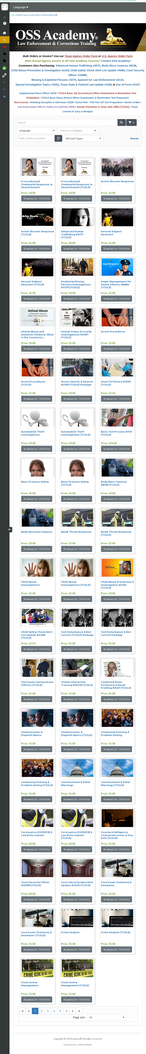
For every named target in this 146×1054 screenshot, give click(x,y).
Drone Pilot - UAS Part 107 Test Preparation (98, 102)
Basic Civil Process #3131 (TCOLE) (116, 433)
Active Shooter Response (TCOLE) (37, 233)
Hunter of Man (132, 102)
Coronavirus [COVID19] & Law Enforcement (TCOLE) (76, 835)
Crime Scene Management (29, 984)
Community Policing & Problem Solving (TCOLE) (37, 784)
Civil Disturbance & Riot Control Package (116, 633)
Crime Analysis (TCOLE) (115, 932)
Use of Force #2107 (128, 84)
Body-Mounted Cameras (36, 531)
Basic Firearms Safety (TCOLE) (75, 483)
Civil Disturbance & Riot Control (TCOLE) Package (77, 633)
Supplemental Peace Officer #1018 (37, 93)
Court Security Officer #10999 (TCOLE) (35, 884)
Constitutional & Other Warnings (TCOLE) (115, 784)
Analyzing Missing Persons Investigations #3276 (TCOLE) (76, 284)
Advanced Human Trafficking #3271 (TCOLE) (72, 234)
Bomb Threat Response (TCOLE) (116, 533)
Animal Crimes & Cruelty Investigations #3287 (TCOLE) (76, 334)
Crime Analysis (70, 932)
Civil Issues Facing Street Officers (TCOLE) (37, 683)
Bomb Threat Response (76, 531)
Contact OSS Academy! (116, 60)
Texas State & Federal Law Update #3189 (86, 84)
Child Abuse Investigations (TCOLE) (75, 583)
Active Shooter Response (117, 181)
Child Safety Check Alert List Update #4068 (97, 70)
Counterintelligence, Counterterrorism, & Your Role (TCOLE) (117, 835)
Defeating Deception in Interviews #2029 (52, 102)
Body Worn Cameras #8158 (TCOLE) (114, 483)
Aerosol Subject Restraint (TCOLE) (32, 283)
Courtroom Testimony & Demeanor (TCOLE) (36, 934)
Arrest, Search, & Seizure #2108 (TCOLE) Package (77, 383)
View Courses (24, 14)
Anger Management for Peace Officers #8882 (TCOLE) (116, 284)
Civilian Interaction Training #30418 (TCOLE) (77, 683)
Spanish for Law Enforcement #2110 (100, 79)
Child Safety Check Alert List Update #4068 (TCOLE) (36, 635)
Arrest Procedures (113, 331)
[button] (121, 122)
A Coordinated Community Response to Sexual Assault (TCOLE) (77, 184)
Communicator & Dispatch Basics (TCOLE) (76, 734)
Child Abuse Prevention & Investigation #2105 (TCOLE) (117, 584)
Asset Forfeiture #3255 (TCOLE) (116, 383)
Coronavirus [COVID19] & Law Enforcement (36, 834)
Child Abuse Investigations (30, 583)
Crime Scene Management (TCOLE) (75, 984)
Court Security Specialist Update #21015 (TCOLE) (77, 884)
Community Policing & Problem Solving (115, 734)
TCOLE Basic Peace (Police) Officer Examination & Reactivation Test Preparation (85, 98)
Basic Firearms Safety (35, 481)
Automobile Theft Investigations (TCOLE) (75, 433)
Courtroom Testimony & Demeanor (116, 884)
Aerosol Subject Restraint (111, 233)
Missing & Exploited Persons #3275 (53, 79)
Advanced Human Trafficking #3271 (78, 65)
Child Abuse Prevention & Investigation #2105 (40, 70)
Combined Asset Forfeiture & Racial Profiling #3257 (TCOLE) (116, 685)
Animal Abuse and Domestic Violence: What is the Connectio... (37, 334)
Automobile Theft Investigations (32, 433)
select (54, 131)
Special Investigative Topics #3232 (37, 84)
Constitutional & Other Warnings (75, 784)
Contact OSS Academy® (45, 14)
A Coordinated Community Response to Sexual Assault (37, 184)
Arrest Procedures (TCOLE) (33, 383)
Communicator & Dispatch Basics (32, 734)
